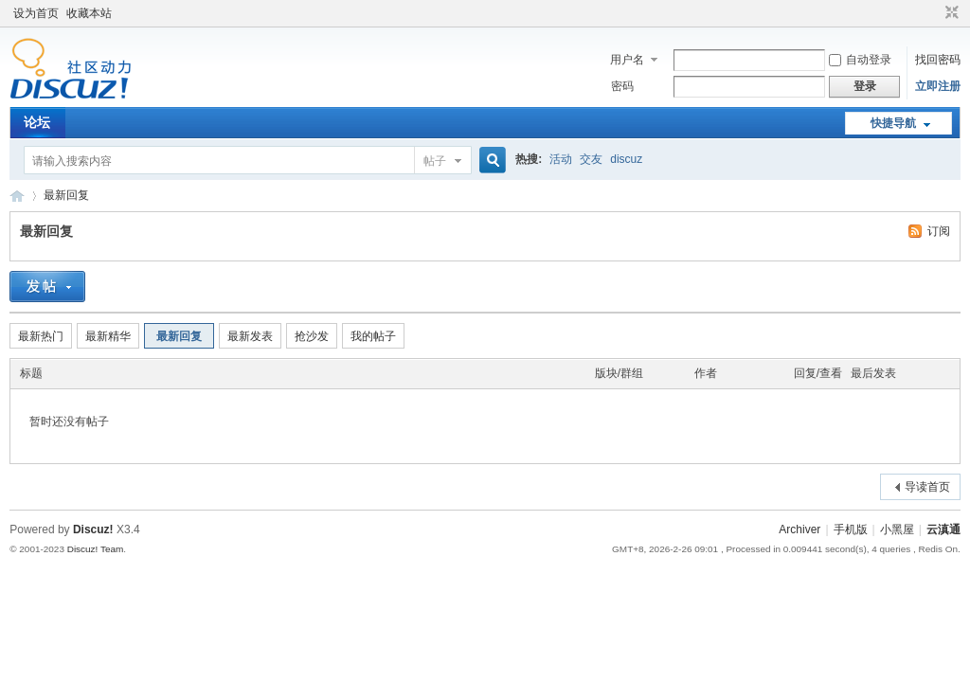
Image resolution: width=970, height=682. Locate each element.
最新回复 (66, 195)
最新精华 (108, 336)
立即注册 (938, 86)
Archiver (799, 529)
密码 (622, 86)
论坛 (37, 122)
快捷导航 (893, 123)
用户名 (627, 59)
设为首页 (36, 13)
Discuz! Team (95, 549)
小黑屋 (897, 529)
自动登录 (860, 59)
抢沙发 (312, 336)
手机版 (851, 529)
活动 (560, 159)
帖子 (434, 161)
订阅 (938, 231)
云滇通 (17, 195)
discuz (626, 159)
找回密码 (938, 59)
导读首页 (927, 487)
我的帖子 (373, 336)
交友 (591, 159)
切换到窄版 (950, 13)
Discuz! (93, 529)
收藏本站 (89, 13)
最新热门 (40, 336)
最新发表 (250, 336)
